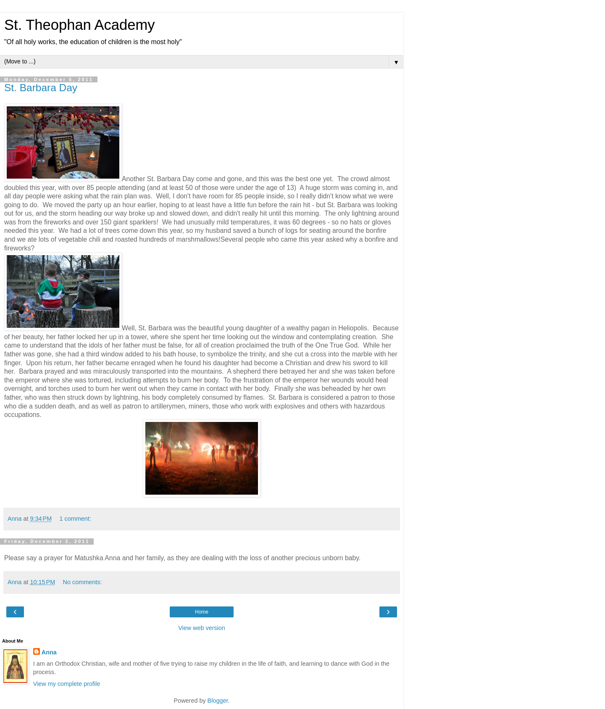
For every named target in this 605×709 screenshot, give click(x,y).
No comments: (82, 582)
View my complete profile (66, 683)
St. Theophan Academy (79, 25)
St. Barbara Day (40, 87)
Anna (49, 652)
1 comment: (75, 518)
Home (201, 612)
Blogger (218, 700)
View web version (201, 628)
